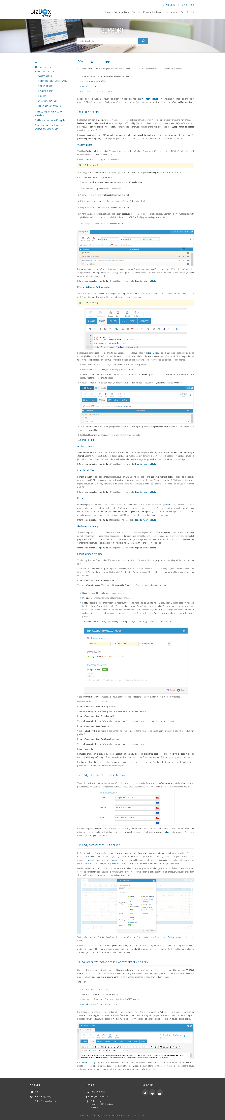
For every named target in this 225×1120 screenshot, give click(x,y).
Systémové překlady (47, 101)
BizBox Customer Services (45, 1101)
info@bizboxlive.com (99, 1096)
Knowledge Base (152, 12)
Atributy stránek (45, 85)
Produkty (42, 96)
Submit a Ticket (170, 5)
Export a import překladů (49, 106)
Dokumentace (121, 12)
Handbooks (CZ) (173, 12)
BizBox (190, 12)
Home (107, 12)
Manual (136, 12)
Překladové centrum (41, 67)
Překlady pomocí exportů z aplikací (51, 120)
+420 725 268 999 (98, 1092)
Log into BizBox (187, 5)
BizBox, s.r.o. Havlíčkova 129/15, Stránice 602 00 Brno (102, 1104)
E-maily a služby (45, 91)
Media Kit (83, 1115)
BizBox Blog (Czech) (43, 1096)
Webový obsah (45, 75)
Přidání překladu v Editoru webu (52, 80)
